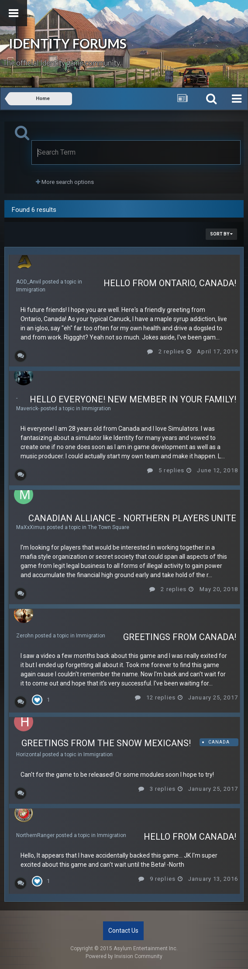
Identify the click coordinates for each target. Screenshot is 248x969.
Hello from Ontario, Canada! (169, 283)
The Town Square (108, 527)
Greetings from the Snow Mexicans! (106, 743)
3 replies (157, 789)
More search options (65, 182)
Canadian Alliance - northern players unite (132, 518)
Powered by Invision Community (124, 956)
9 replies (157, 879)
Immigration (30, 290)
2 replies (165, 351)
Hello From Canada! (190, 836)
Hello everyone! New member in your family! (133, 399)
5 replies (165, 470)
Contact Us (123, 930)
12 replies (155, 697)
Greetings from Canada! (179, 637)
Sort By (221, 234)
